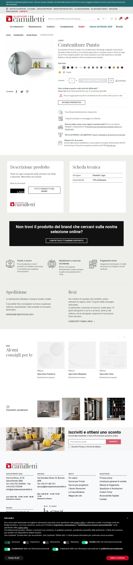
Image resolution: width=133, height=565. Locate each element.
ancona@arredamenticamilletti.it (51, 486)
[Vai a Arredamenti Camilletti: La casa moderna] (50, 511)
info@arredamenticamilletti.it (19, 489)
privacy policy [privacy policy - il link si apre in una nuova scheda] (79, 522)
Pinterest (27, 91)
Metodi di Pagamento (109, 485)
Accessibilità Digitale (109, 495)
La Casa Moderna (81, 9)
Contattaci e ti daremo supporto (66, 241)
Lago (61, 40)
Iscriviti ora (111, 145)
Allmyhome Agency (99, 9)
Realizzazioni (12, 11)
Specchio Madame (77, 374)
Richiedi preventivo (71, 102)
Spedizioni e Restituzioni (111, 488)
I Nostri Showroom (16, 9)
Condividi (16, 91)
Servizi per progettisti (63, 9)
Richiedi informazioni (46, 377)
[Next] (124, 336)
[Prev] (119, 336)
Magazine (113, 9)
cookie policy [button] (23, 528)
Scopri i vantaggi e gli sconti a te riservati (108, 135)
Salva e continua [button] (117, 558)
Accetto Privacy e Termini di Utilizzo (86, 447)
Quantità (61, 80)
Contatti (23, 11)
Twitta (22, 91)
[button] (127, 518)
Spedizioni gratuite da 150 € (20, 314)
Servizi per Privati (44, 9)
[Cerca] (72, 19)
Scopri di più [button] (13, 558)
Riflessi (40, 371)
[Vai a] (51, 355)
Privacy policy (106, 478)
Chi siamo (31, 9)
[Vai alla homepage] (25, 19)
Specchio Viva (106, 374)
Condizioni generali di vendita (113, 481)
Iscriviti (113, 442)
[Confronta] (120, 80)
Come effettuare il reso (81, 321)
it (104, 19)
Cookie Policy (106, 492)
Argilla (68, 72)
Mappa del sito (75, 495)
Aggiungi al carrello (92, 80)
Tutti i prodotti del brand (44, 190)
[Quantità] (72, 80)
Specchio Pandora (46, 374)
